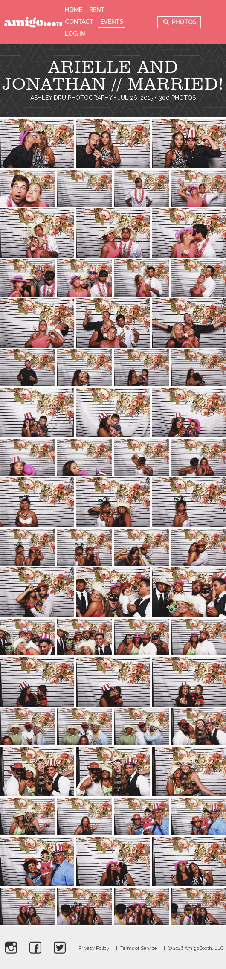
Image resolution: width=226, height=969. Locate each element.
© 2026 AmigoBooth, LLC (195, 948)
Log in (75, 33)
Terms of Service (138, 948)
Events (111, 21)
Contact (79, 21)
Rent (96, 9)
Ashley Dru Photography (71, 97)
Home (73, 9)
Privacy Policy (93, 948)
